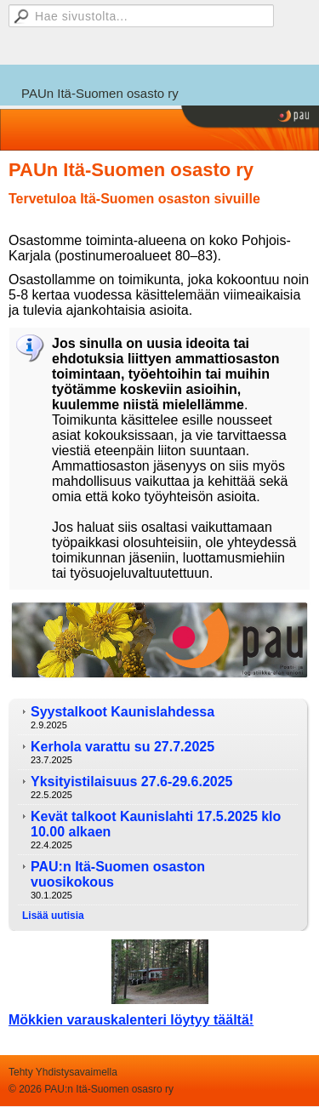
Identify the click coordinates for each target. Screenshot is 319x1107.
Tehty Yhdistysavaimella (63, 1072)
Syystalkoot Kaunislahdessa (122, 712)
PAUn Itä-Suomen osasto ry (100, 93)
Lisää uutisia (53, 916)
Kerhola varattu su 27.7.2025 (122, 746)
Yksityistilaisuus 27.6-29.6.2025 (131, 781)
